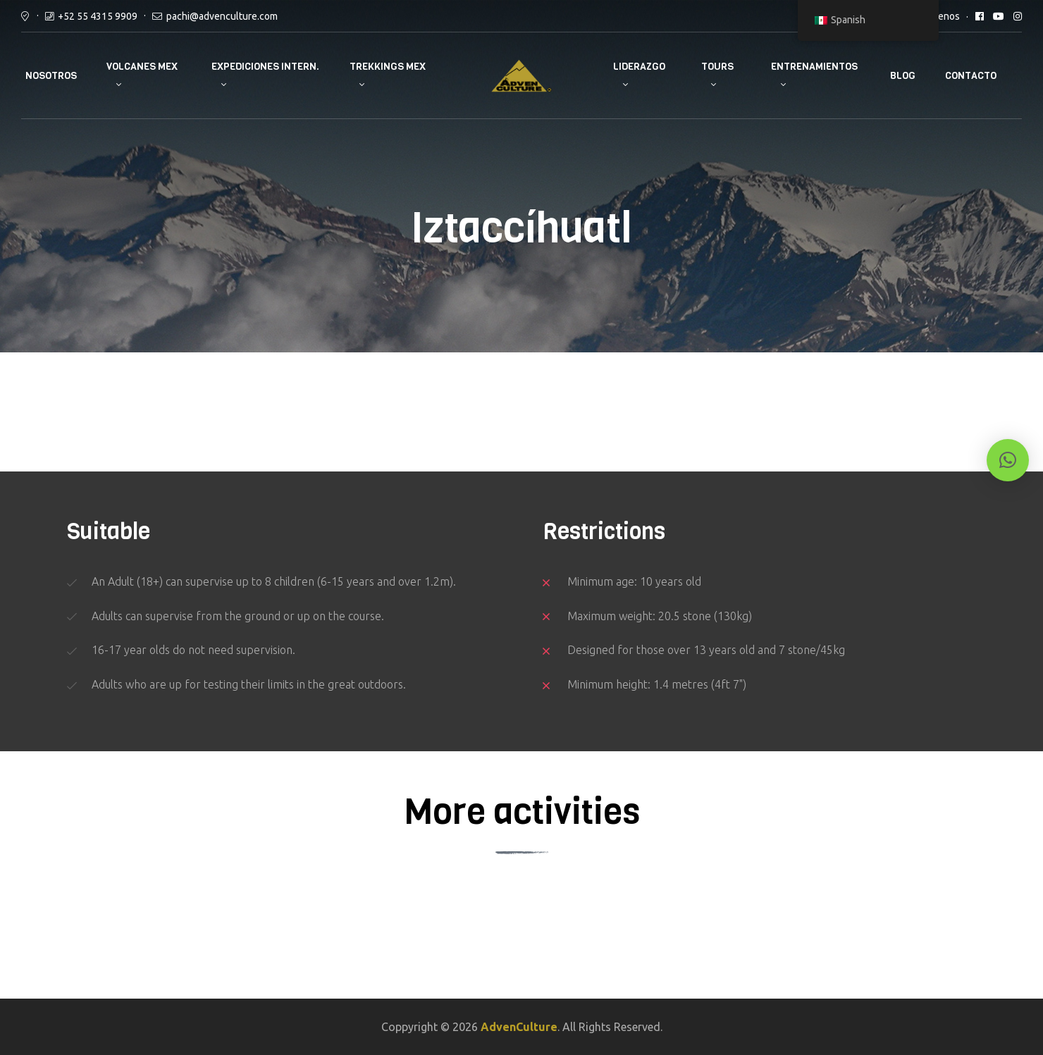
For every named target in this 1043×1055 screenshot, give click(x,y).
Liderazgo (639, 66)
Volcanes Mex (142, 66)
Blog (902, 75)
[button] (1008, 460)
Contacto (970, 75)
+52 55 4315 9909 (97, 16)
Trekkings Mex (388, 66)
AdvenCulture (519, 1026)
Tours (717, 66)
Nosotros (51, 75)
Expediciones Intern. (265, 66)
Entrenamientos (814, 66)
